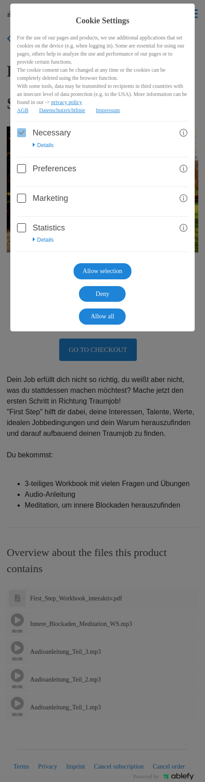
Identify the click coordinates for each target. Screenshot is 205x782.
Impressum (108, 110)
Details (43, 145)
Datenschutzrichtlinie (62, 110)
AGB (22, 110)
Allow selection (102, 271)
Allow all (102, 316)
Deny (102, 294)
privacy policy (66, 102)
